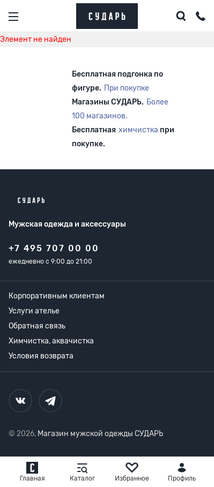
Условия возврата (41, 356)
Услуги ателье (34, 311)
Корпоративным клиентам (57, 296)
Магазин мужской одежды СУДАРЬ (100, 433)
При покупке (126, 88)
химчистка (138, 129)
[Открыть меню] (13, 16)
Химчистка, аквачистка (51, 341)
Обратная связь (37, 326)
